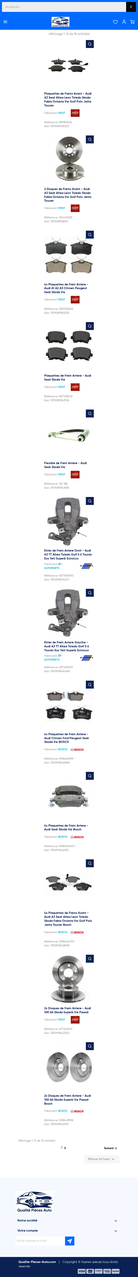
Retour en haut (101, 1159)
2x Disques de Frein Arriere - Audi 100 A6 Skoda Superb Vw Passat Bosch (67, 1099)
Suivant (111, 1148)
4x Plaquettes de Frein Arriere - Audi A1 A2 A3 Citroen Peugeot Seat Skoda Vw (66, 288)
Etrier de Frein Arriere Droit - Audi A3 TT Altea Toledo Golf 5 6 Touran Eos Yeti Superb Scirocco (68, 554)
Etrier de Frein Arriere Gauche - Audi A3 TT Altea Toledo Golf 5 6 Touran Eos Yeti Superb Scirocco (66, 646)
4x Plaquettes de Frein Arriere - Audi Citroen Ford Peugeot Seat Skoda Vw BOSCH (66, 738)
